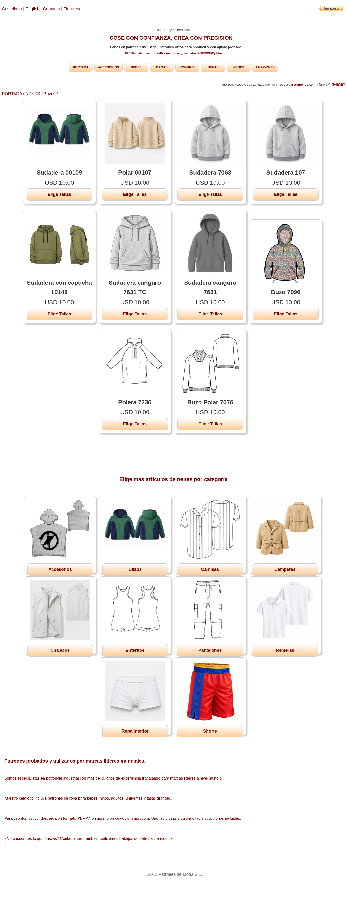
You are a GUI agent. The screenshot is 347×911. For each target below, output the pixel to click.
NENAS (213, 67)
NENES (238, 67)
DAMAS (162, 67)
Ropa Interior (134, 731)
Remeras (285, 650)
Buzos (49, 94)
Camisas (210, 569)
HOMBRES (187, 67)
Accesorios (60, 569)
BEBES (136, 67)
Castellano (12, 9)
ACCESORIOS (108, 67)
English (33, 9)
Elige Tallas (59, 194)
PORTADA (80, 67)
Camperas (284, 569)
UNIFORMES (265, 67)
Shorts (210, 731)
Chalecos (60, 650)
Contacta (52, 9)
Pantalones (209, 650)
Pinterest (72, 9)
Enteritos (135, 650)
